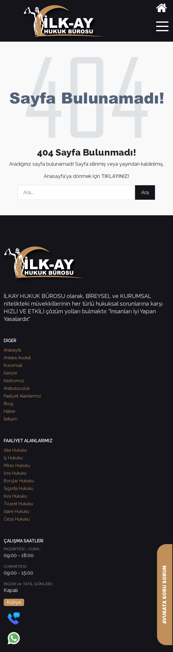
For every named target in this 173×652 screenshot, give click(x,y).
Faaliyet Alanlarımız (22, 396)
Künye (14, 602)
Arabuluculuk (17, 388)
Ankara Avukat (17, 357)
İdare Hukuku (16, 511)
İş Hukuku (13, 457)
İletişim (10, 418)
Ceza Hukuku (17, 519)
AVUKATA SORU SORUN (164, 595)
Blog (8, 403)
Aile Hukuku (15, 450)
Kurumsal (13, 365)
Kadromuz (14, 380)
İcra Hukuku (15, 473)
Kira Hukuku (15, 496)
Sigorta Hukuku (18, 488)
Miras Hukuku (17, 465)
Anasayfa (12, 350)
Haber (10, 411)
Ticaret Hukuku (18, 503)
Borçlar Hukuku (19, 480)
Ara (145, 192)
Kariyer (10, 373)
